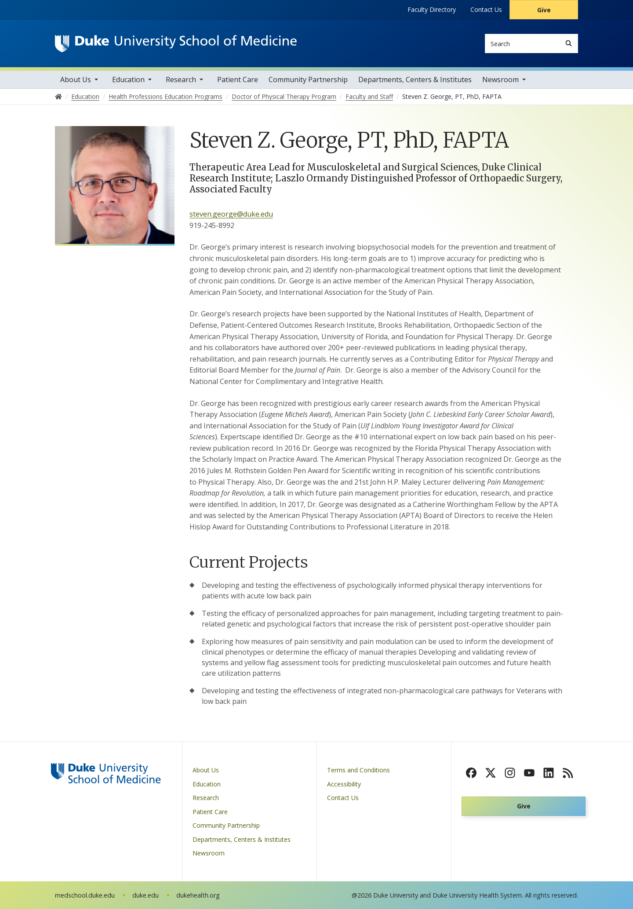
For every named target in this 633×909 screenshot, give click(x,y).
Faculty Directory (431, 9)
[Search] (568, 43)
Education (128, 79)
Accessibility (344, 784)
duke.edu (145, 895)
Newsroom (500, 79)
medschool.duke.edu (85, 895)
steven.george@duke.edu (231, 214)
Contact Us (486, 9)
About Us (75, 79)
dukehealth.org (198, 895)
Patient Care (237, 79)
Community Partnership (308, 79)
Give (544, 10)
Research (181, 79)
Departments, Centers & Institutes (415, 79)
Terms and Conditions (358, 770)
